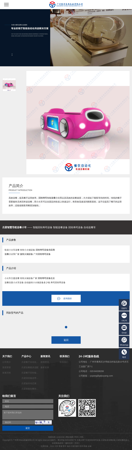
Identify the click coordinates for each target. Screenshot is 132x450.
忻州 (81, 446)
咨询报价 (67, 298)
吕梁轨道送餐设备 (108, 440)
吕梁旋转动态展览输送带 (33, 383)
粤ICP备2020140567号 (67, 440)
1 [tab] (66, 327)
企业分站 (60, 437)
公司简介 (6, 362)
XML (82, 437)
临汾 (69, 446)
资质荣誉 (6, 367)
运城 (89, 446)
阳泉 (85, 446)
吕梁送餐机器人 (122, 440)
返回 (66, 340)
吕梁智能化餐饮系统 (31, 389)
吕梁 (73, 446)
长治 (52, 446)
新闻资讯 (44, 362)
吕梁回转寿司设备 (93, 440)
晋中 (64, 446)
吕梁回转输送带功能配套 (33, 378)
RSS (77, 437)
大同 (56, 446)
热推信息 (52, 437)
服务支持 (44, 367)
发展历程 (6, 372)
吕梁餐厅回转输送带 (31, 372)
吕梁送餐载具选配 (30, 367)
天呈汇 (77, 443)
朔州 (77, 446)
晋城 (60, 446)
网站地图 (69, 437)
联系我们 (64, 362)
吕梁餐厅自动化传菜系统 (33, 362)
